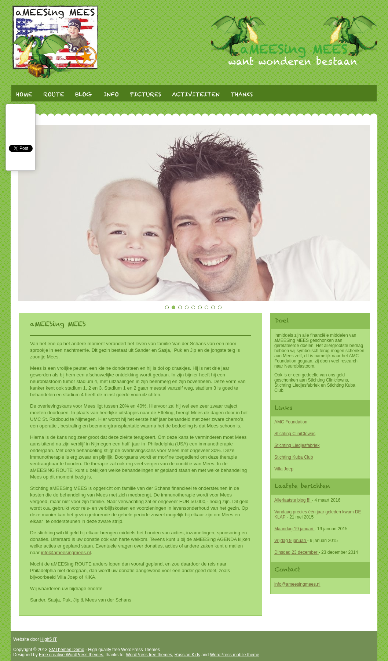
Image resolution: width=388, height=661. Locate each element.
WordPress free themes (149, 654)
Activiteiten (196, 95)
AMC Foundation (290, 422)
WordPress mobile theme (235, 654)
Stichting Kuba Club (293, 457)
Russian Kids (187, 654)
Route (53, 95)
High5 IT (48, 639)
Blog (83, 95)
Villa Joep (283, 469)
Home (24, 95)
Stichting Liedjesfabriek (296, 445)
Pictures (145, 95)
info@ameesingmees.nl (297, 584)
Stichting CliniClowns (294, 433)
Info (111, 95)
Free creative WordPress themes (71, 654)
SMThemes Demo (66, 649)
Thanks (242, 95)
